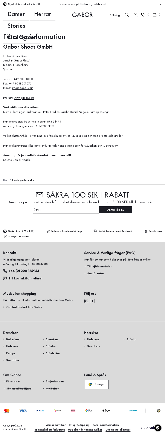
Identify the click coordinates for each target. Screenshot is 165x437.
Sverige (96, 384)
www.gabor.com (24, 98)
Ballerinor (13, 339)
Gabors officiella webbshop (64, 231)
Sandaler (12, 360)
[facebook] (93, 301)
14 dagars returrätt (16, 236)
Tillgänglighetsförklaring (50, 430)
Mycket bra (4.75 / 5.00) (18, 231)
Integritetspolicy (79, 425)
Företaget (13, 381)
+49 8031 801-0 (24, 79)
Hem (5, 180)
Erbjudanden (55, 381)
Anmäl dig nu (115, 210)
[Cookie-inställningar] (157, 428)
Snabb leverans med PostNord (113, 231)
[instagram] (86, 301)
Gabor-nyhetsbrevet (93, 4)
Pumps (10, 353)
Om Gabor (45, 14)
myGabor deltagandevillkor (85, 430)
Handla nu (151, 95)
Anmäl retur (95, 273)
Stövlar (51, 346)
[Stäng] (160, 4)
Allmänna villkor (56, 425)
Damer (7, 14)
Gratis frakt (153, 231)
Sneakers (52, 339)
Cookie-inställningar (117, 430)
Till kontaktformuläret (23, 278)
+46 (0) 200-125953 (21, 271)
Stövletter (53, 353)
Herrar (19, 14)
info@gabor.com (22, 88)
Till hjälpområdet (99, 266)
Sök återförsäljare (19, 388)
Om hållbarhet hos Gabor (24, 307)
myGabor (52, 388)
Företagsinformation (106, 425)
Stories (30, 14)
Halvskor (12, 346)
